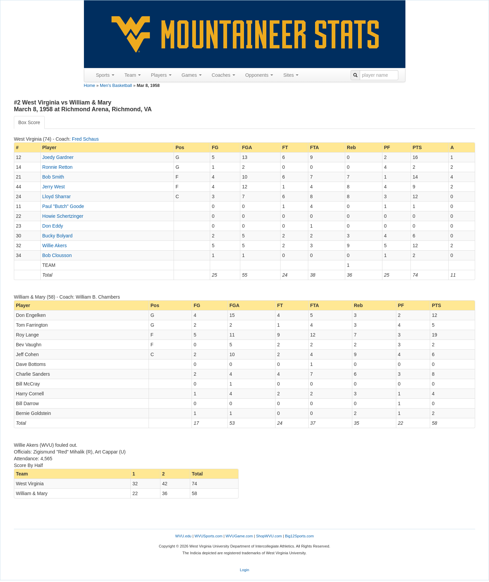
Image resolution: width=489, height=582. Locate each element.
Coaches (223, 75)
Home (89, 85)
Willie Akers (54, 245)
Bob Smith (53, 177)
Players (161, 75)
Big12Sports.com (299, 536)
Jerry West (53, 186)
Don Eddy (52, 226)
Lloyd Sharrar (56, 196)
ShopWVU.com (269, 536)
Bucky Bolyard (57, 235)
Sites (290, 75)
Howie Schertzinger (62, 216)
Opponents (259, 75)
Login (244, 570)
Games (192, 75)
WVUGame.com (239, 536)
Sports (105, 75)
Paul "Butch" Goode (63, 206)
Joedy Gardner (58, 157)
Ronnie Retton (57, 167)
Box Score (29, 122)
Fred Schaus (85, 139)
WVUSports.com (209, 536)
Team (133, 75)
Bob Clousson (57, 255)
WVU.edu (183, 536)
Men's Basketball (116, 85)
